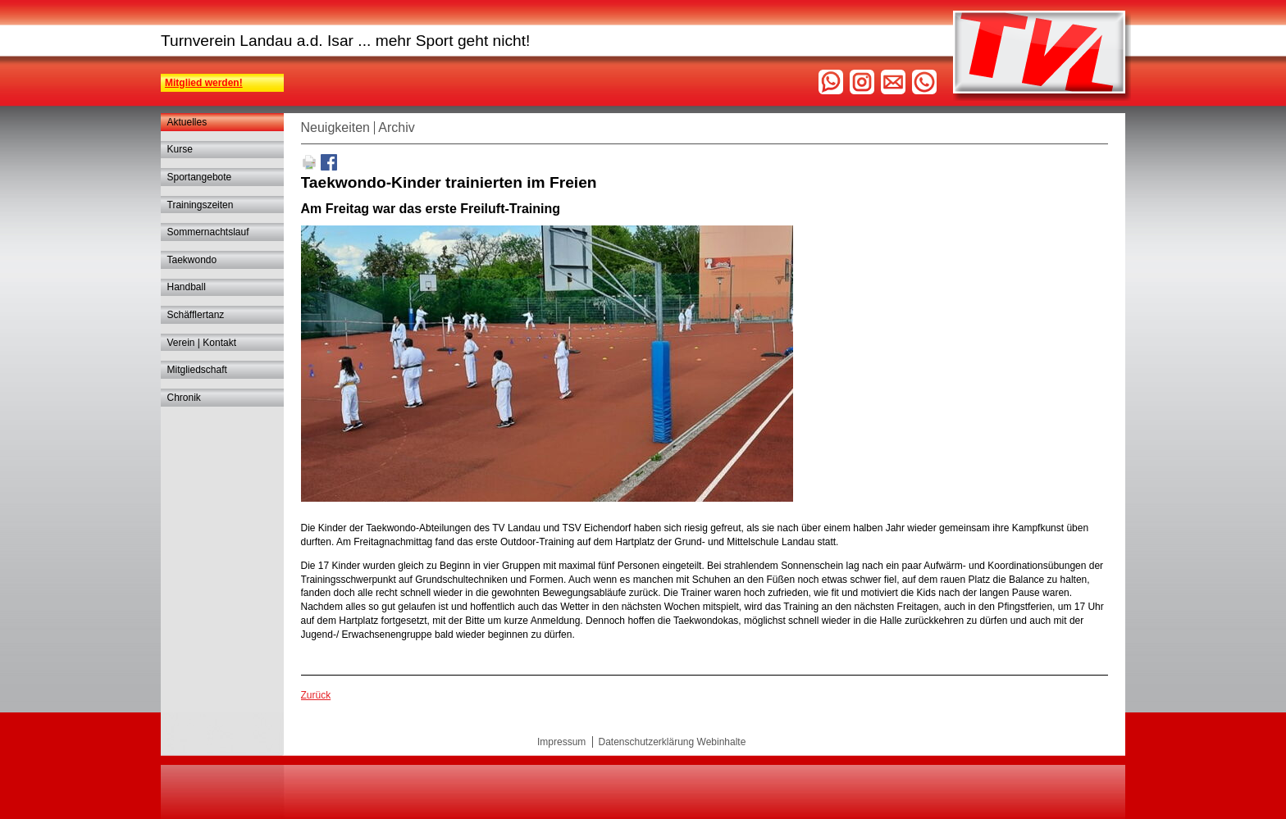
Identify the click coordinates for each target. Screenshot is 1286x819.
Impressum (561, 742)
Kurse (180, 149)
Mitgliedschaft (197, 369)
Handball (186, 287)
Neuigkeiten (336, 127)
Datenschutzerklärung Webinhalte (672, 742)
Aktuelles (187, 122)
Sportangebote (199, 177)
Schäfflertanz (196, 315)
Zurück (316, 695)
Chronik (184, 397)
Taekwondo (192, 260)
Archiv (396, 127)
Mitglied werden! (204, 83)
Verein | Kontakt (202, 342)
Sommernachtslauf (208, 232)
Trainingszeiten (200, 205)
